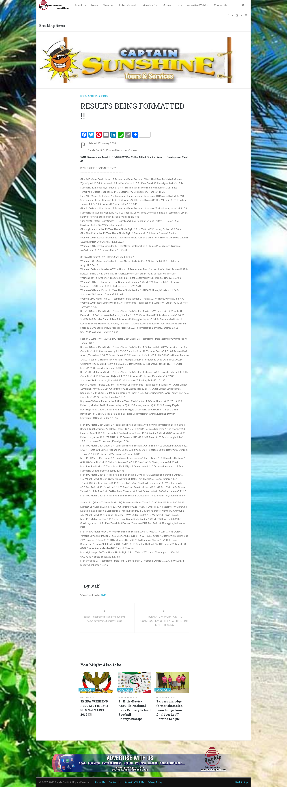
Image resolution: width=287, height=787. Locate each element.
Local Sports (88, 96)
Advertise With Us (197, 5)
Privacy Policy (155, 782)
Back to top (241, 782)
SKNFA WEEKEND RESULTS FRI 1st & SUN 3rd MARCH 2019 (94, 707)
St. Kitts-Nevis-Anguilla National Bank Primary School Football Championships (134, 710)
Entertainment (127, 5)
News (94, 5)
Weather (108, 5)
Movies (167, 5)
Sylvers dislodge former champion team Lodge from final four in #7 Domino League (169, 710)
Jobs (179, 5)
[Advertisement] (147, 646)
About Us (80, 5)
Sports (103, 96)
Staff (103, 595)
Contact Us (220, 5)
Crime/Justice (149, 5)
